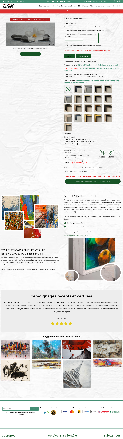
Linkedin (112, 423)
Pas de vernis (70, 109)
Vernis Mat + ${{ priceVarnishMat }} (77, 111)
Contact (108, 6)
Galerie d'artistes (44, 6)
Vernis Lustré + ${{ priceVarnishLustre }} (79, 114)
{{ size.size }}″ (83, 56)
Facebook (112, 413)
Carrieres (5, 421)
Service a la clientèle (62, 407)
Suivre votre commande (91, 1)
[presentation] (20, 393)
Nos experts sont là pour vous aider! (76, 207)
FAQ (3, 418)
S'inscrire (34, 381)
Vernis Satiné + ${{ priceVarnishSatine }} (79, 116)
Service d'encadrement (69, 6)
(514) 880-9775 (107, 1)
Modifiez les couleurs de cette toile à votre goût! (30, 19)
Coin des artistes (7, 415)
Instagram (112, 418)
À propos (8, 407)
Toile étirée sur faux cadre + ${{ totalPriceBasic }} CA (84, 77)
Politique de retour (54, 421)
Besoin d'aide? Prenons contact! (30, 54)
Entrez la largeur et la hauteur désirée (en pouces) (80, 36)
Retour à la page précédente (76, 19)
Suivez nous (112, 407)
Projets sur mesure (54, 412)
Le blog (5, 424)
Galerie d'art (55, 6)
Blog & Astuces (83, 6)
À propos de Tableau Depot (11, 412)
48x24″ (69, 56)
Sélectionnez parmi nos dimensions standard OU (82, 27)
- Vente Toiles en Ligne (22, 435)
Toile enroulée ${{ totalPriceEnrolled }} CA (80, 75)
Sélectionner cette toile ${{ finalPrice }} (92, 153)
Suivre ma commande (55, 415)
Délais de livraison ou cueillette (75, 143)
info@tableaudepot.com (112, 426)
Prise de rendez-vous (97, 6)
